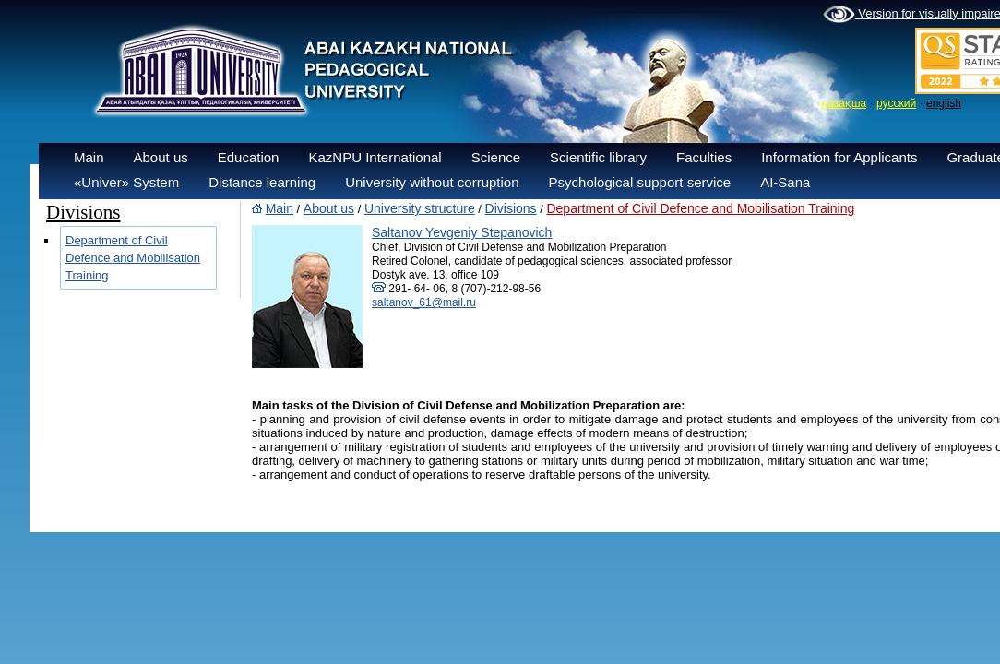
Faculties (704, 157)
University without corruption (431, 182)
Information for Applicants (839, 157)
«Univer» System (126, 182)
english (943, 103)
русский (896, 103)
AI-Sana (785, 182)
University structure (419, 208)
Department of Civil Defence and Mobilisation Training (132, 257)
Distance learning (261, 182)
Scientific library (598, 157)
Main (89, 157)
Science (495, 157)
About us (161, 157)
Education (249, 157)
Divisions (511, 208)
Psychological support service (640, 182)
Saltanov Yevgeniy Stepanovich (462, 232)
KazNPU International (374, 157)
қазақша (843, 103)
